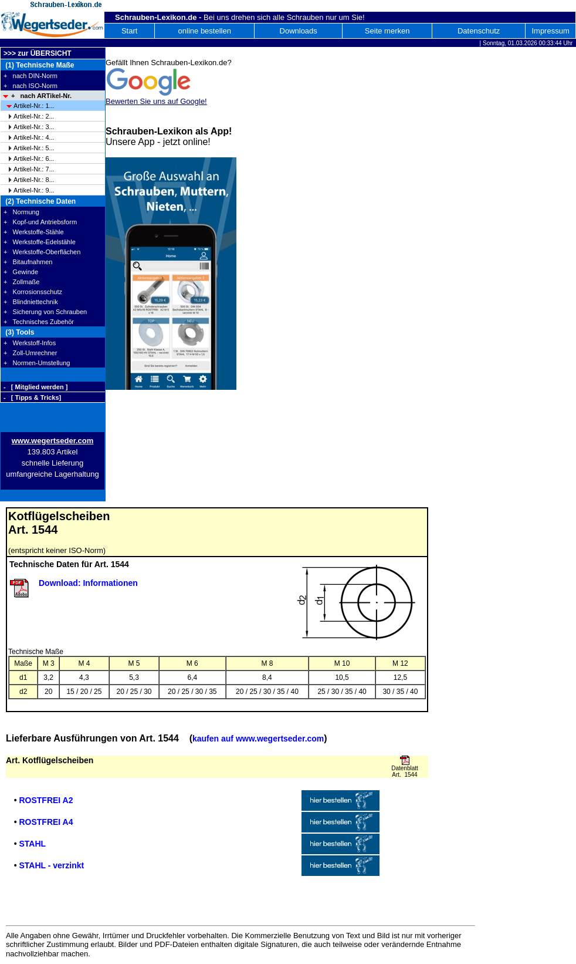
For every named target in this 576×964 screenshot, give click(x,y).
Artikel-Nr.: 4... (34, 137)
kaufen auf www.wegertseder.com (258, 738)
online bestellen (204, 30)
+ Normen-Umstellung (37, 362)
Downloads (298, 30)
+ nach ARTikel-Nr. (41, 95)
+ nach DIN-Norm (30, 75)
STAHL (32, 843)
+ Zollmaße (21, 281)
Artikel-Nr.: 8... (34, 179)
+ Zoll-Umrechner (30, 352)
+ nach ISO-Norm (30, 85)
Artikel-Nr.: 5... (34, 147)
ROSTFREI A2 (46, 800)
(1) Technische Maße (39, 65)
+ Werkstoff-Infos (30, 342)
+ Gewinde (21, 271)
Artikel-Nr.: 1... (34, 105)
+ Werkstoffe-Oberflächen (42, 251)
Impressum (550, 30)
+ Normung (21, 211)
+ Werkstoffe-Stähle (34, 231)
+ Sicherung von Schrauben (45, 311)
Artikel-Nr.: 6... (34, 158)
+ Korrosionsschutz (33, 291)
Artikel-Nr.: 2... (34, 116)
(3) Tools (19, 332)
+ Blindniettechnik (31, 301)
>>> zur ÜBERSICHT (38, 53)
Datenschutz (479, 30)
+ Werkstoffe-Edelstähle (40, 241)
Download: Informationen (88, 583)
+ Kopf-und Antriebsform (40, 221)
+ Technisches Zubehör (39, 321)
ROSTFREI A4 (46, 822)
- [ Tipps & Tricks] (32, 397)
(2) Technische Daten (40, 201)
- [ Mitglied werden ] (35, 386)
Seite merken (387, 30)
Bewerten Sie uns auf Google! (156, 101)
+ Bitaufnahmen (28, 261)
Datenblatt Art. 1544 (404, 771)
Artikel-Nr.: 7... (34, 169)
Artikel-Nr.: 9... (34, 190)
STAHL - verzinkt (51, 865)
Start (129, 30)
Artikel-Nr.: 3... (34, 126)
